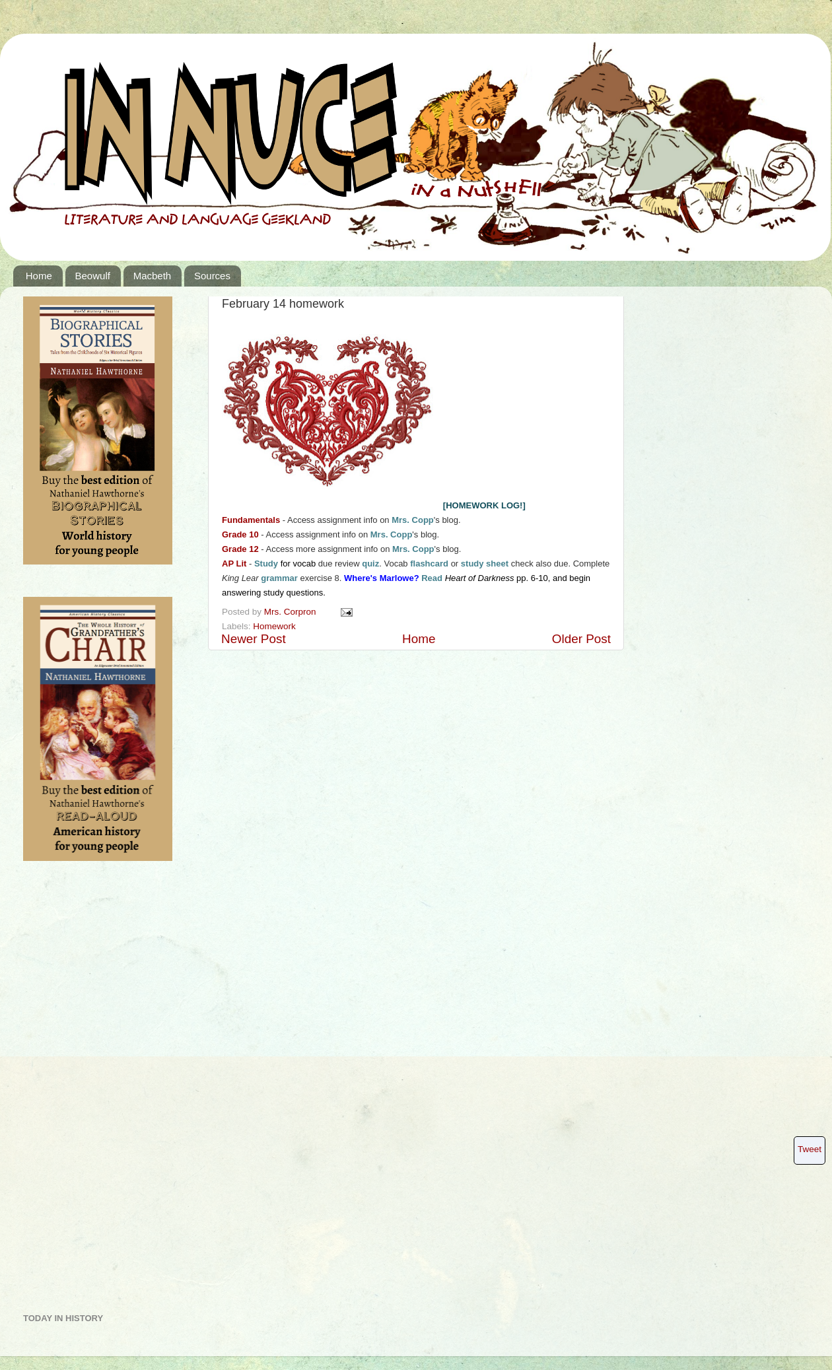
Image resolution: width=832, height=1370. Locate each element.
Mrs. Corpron (291, 612)
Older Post (581, 639)
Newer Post (253, 639)
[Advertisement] (76, 1092)
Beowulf (92, 275)
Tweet (809, 1149)
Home (39, 275)
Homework (274, 626)
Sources (212, 275)
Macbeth (152, 275)
